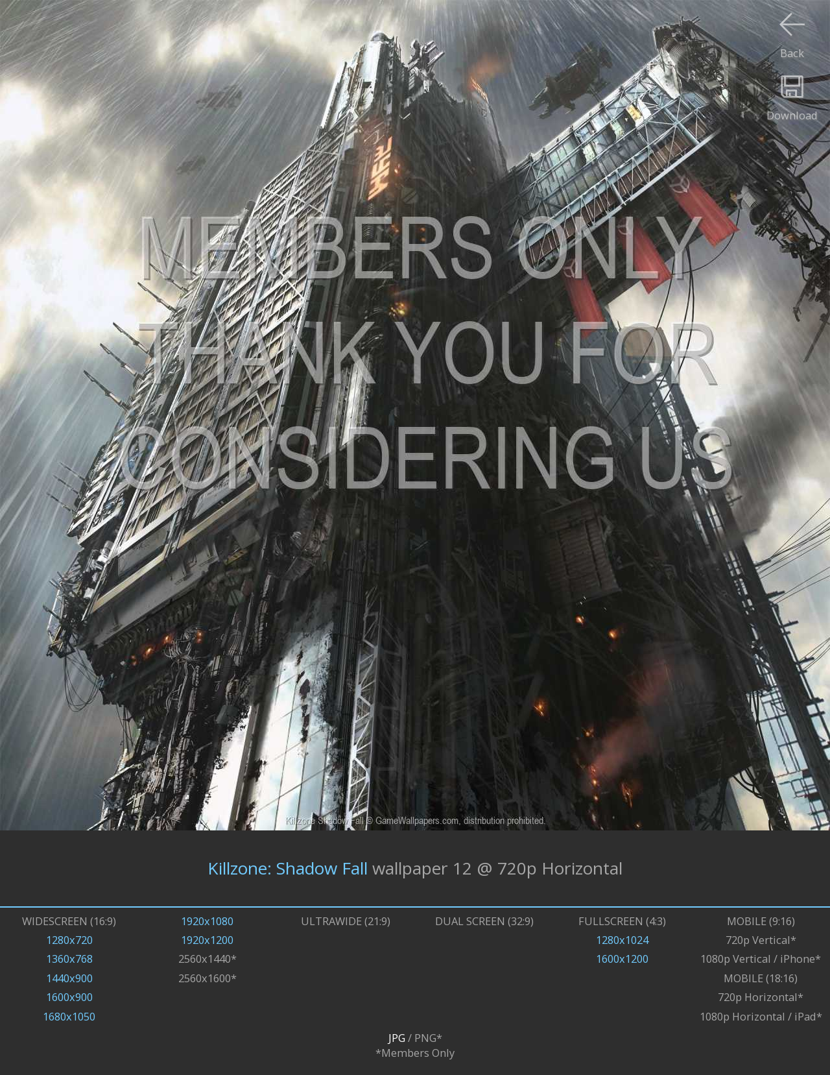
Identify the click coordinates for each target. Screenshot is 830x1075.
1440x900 (69, 978)
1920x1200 (207, 939)
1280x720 (69, 939)
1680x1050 (69, 1016)
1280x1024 (622, 939)
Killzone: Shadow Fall (288, 868)
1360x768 (69, 958)
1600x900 (69, 996)
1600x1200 (622, 958)
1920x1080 (207, 920)
